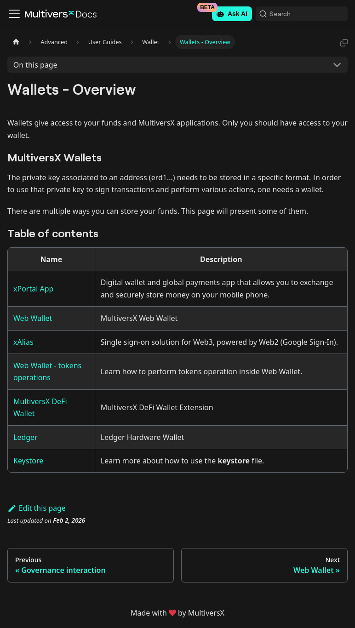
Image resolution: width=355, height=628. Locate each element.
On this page (35, 65)
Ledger (25, 437)
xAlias (23, 342)
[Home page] (16, 42)
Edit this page (36, 508)
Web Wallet (32, 318)
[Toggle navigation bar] (14, 14)
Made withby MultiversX (177, 613)
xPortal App (33, 289)
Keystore (28, 461)
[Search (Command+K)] (302, 13)
